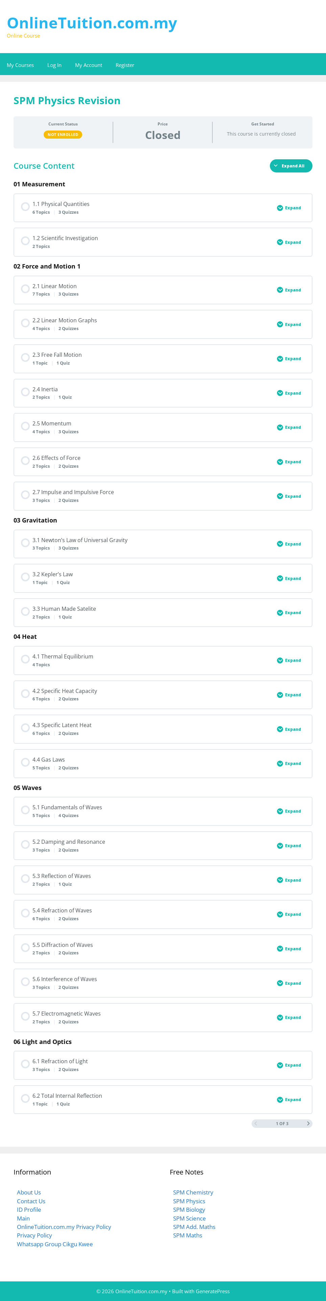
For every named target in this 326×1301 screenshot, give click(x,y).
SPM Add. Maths (194, 1227)
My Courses (20, 65)
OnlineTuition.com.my (92, 22)
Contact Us (31, 1201)
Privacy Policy (34, 1235)
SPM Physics (189, 1201)
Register (125, 65)
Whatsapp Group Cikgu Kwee (55, 1244)
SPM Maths (187, 1235)
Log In (54, 65)
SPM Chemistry (193, 1192)
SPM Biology (189, 1209)
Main (23, 1218)
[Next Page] (308, 1123)
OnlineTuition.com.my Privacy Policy (64, 1227)
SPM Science (189, 1218)
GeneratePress (213, 1291)
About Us (29, 1192)
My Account (88, 65)
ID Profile (29, 1209)
